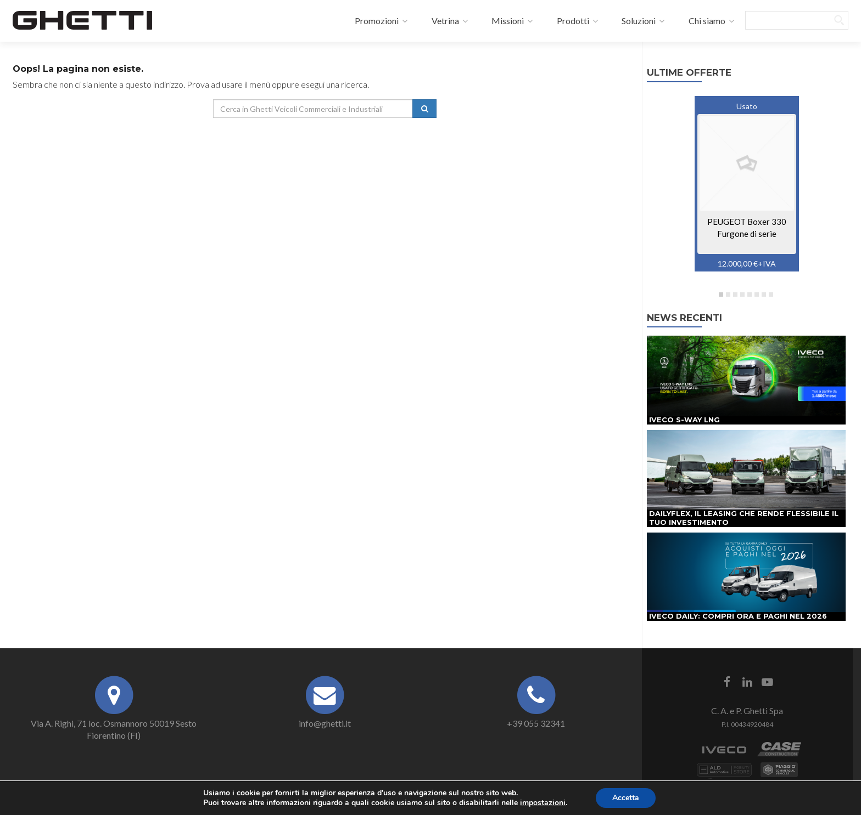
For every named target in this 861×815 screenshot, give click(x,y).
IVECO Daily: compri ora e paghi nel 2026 (738, 616)
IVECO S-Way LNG (684, 420)
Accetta (625, 798)
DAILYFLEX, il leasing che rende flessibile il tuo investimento (743, 518)
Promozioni (370, 20)
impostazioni (543, 803)
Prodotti (566, 20)
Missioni (501, 20)
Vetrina (438, 20)
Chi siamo (700, 20)
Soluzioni (632, 20)
